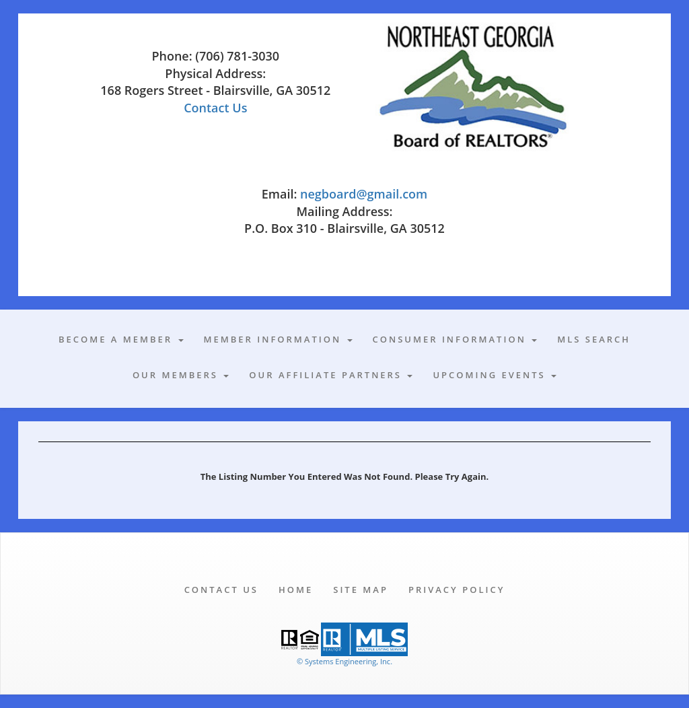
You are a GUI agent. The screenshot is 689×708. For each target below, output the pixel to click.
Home (296, 589)
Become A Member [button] (121, 339)
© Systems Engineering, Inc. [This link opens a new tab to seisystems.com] (344, 661)
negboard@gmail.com (363, 194)
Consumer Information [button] (455, 339)
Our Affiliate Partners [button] (330, 375)
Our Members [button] (181, 375)
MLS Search (593, 339)
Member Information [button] (278, 339)
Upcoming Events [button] (494, 375)
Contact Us (215, 108)
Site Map (360, 589)
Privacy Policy (456, 589)
